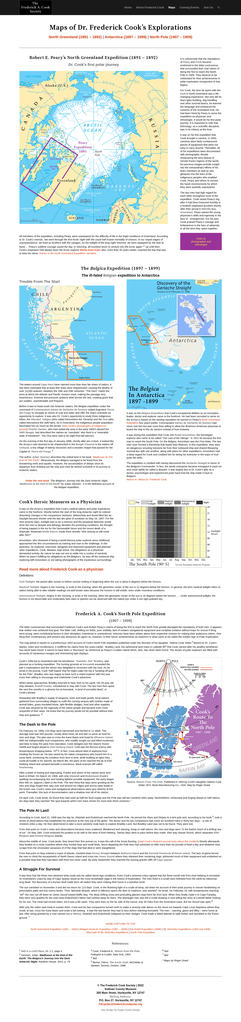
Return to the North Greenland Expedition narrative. (68, 253)
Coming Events (189, 7)
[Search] (218, 7)
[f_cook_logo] (35, 7)
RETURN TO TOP (125, 923)
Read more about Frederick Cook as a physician (61, 569)
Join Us (208, 7)
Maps (171, 7)
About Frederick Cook (150, 7)
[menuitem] (218, 7)
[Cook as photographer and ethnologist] (201, 241)
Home (128, 7)
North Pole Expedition (143, 932)
